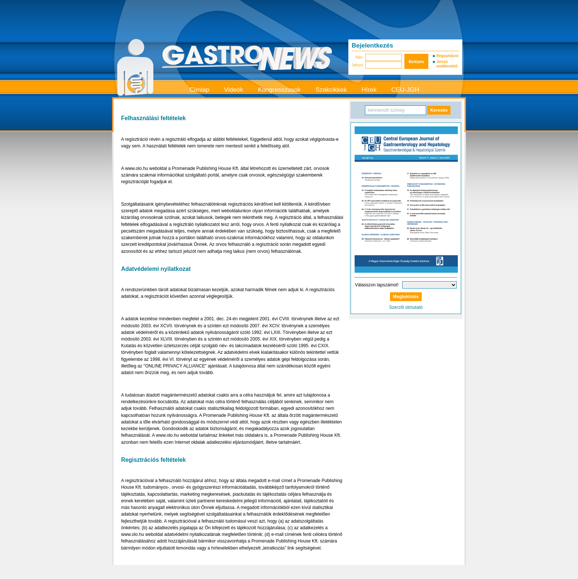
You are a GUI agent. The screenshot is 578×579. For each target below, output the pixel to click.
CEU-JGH (405, 89)
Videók (233, 89)
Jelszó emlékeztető (446, 64)
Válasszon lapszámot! (376, 284)
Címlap (199, 89)
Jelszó (357, 65)
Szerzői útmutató (405, 307)
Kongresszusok (279, 89)
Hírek (369, 89)
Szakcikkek (331, 89)
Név (359, 57)
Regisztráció (447, 56)
